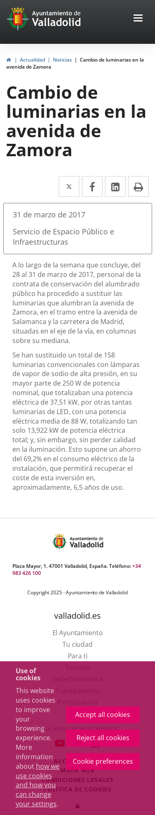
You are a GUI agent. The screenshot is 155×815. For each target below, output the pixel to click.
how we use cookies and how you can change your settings (38, 785)
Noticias (62, 59)
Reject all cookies (102, 737)
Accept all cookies (102, 714)
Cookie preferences (103, 761)
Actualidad (32, 59)
